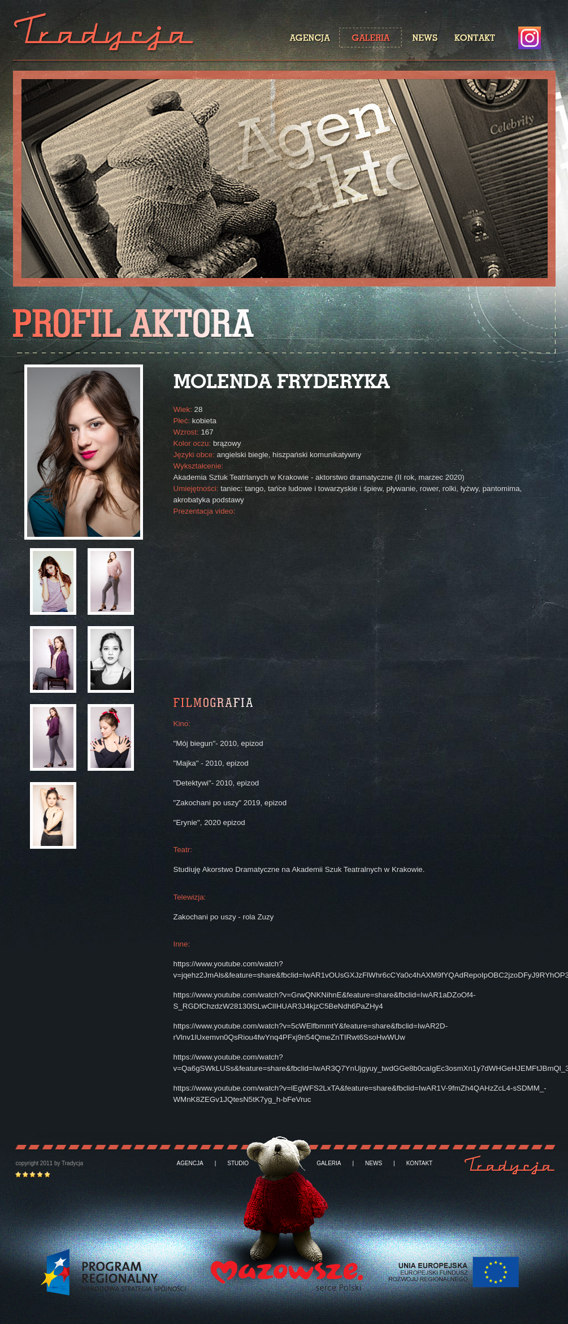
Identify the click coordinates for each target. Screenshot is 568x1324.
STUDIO (238, 1163)
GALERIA (328, 1163)
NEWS (373, 1163)
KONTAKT (419, 1163)
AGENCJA (190, 1163)
